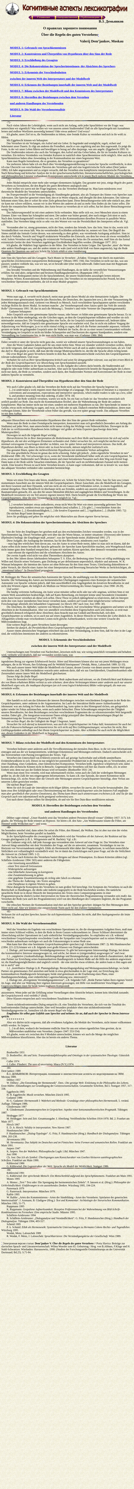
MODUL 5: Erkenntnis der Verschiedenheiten (38, 72)
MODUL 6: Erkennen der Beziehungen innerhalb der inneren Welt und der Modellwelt (63, 84)
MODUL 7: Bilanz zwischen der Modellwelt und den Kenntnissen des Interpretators (61, 91)
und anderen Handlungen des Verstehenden (36, 103)
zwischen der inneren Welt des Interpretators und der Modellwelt (50, 78)
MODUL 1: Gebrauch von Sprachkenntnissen (38, 47)
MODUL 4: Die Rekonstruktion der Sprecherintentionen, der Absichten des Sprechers (62, 66)
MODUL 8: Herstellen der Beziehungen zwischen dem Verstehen (49, 97)
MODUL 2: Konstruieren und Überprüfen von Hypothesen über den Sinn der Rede (61, 53)
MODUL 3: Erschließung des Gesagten (34, 60)
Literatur (15, 115)
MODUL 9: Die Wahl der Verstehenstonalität (37, 109)
